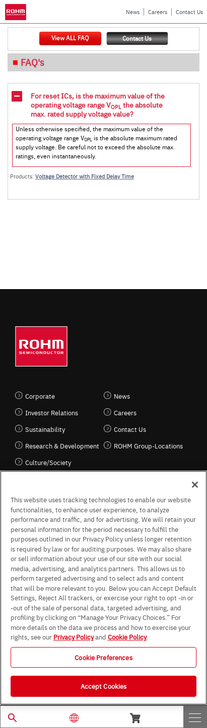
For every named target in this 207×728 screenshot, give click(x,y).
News (133, 12)
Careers (157, 12)
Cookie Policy (127, 636)
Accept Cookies (104, 685)
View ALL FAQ (70, 38)
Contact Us (189, 12)
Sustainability (45, 429)
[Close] (195, 485)
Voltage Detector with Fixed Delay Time (84, 176)
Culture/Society (48, 462)
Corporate (40, 396)
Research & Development (62, 445)
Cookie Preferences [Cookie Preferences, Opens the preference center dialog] (103, 657)
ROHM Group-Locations (148, 445)
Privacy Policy (73, 636)
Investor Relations (51, 412)
